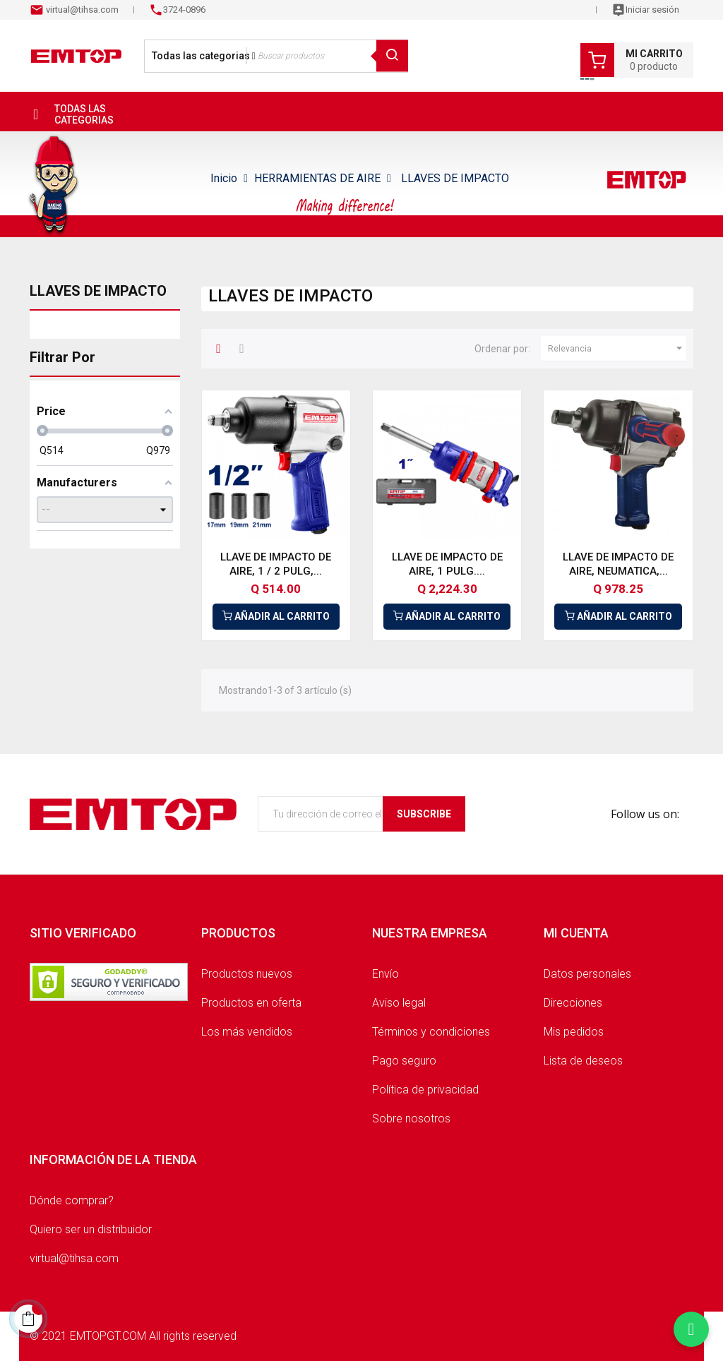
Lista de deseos (583, 1060)
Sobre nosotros (411, 1118)
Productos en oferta (251, 1002)
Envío (385, 974)
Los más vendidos (246, 1031)
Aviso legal (399, 1002)
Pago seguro (404, 1060)
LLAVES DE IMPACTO (98, 290)
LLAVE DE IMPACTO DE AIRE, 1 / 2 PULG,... (275, 564)
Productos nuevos (246, 974)
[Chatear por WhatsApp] (691, 1329)
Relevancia (617, 348)
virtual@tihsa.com (81, 9)
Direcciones (573, 1002)
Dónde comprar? (72, 1200)
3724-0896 (184, 9)
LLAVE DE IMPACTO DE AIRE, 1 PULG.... (447, 564)
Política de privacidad (425, 1089)
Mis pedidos (574, 1031)
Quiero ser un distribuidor (91, 1229)
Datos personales (587, 974)
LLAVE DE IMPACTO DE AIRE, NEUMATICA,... (618, 564)
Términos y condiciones (431, 1031)
